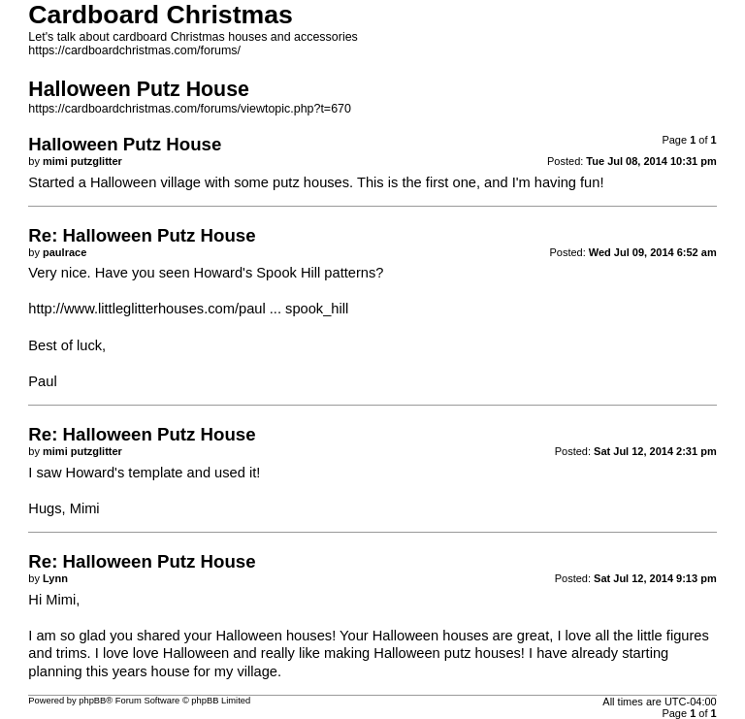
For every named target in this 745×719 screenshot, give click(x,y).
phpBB (92, 700)
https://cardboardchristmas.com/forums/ (134, 50)
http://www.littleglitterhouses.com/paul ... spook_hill (188, 308)
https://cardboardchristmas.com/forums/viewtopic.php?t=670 (189, 108)
